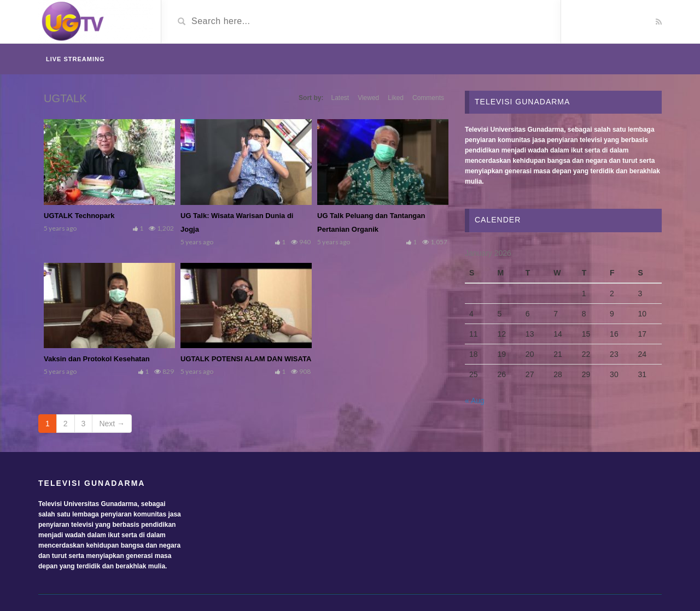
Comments (428, 98)
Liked (396, 98)
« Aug (475, 400)
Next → (112, 423)
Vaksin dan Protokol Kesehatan (97, 359)
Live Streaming (75, 59)
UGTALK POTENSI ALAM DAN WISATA (245, 359)
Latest (340, 98)
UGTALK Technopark (79, 216)
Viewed (368, 98)
